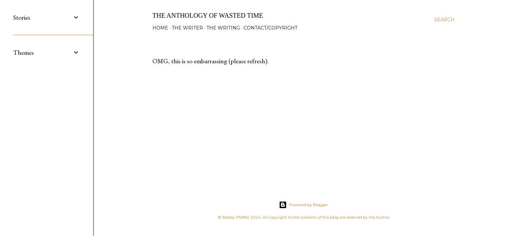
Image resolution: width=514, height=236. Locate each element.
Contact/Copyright (270, 28)
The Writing (223, 28)
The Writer (187, 28)
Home (160, 28)
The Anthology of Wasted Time (207, 15)
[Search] (444, 20)
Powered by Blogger (303, 205)
